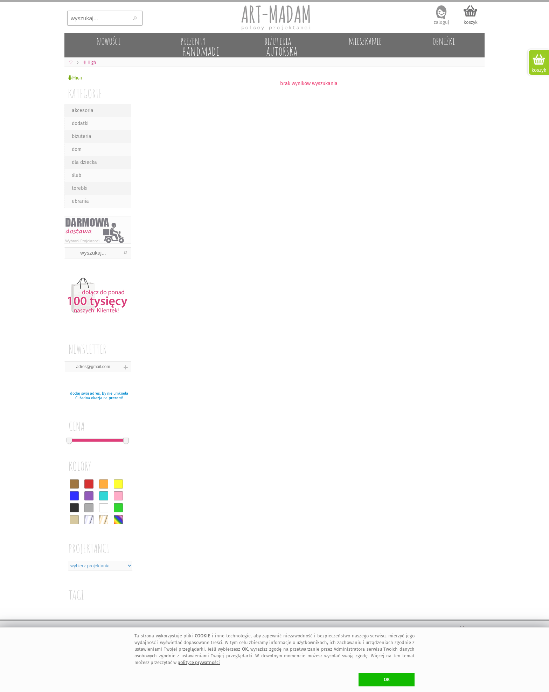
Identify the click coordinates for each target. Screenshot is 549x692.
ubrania (80, 201)
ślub (76, 175)
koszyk (471, 22)
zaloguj (441, 22)
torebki (80, 188)
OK (387, 679)
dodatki (80, 123)
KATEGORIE (85, 93)
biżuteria (81, 136)
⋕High (75, 77)
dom (77, 149)
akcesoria (82, 110)
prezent (115, 398)
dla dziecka (84, 162)
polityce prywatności (199, 662)
